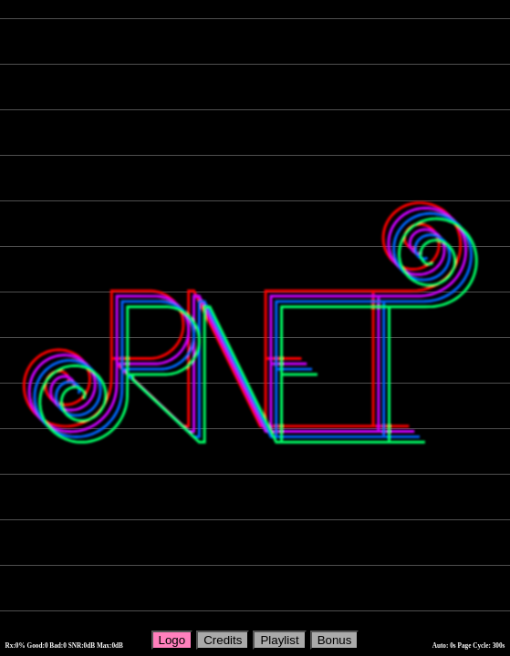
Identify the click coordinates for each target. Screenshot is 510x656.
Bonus (334, 640)
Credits (222, 640)
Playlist (279, 640)
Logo (172, 640)
